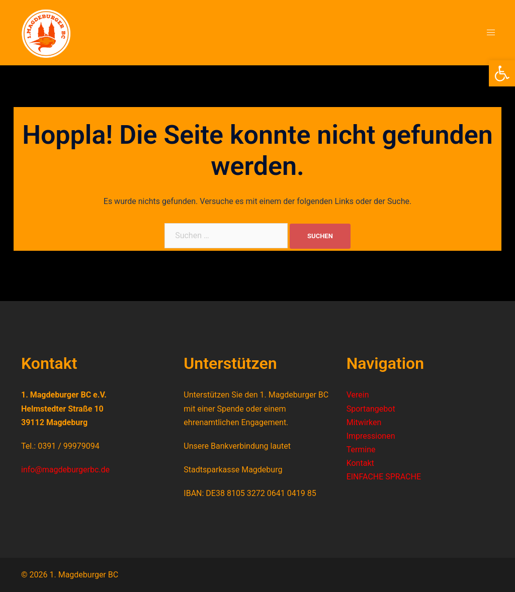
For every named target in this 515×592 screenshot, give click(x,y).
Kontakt (360, 463)
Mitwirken (364, 422)
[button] (502, 73)
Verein (358, 395)
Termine (361, 449)
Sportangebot (371, 409)
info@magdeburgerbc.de (65, 469)
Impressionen (371, 436)
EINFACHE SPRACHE (384, 476)
